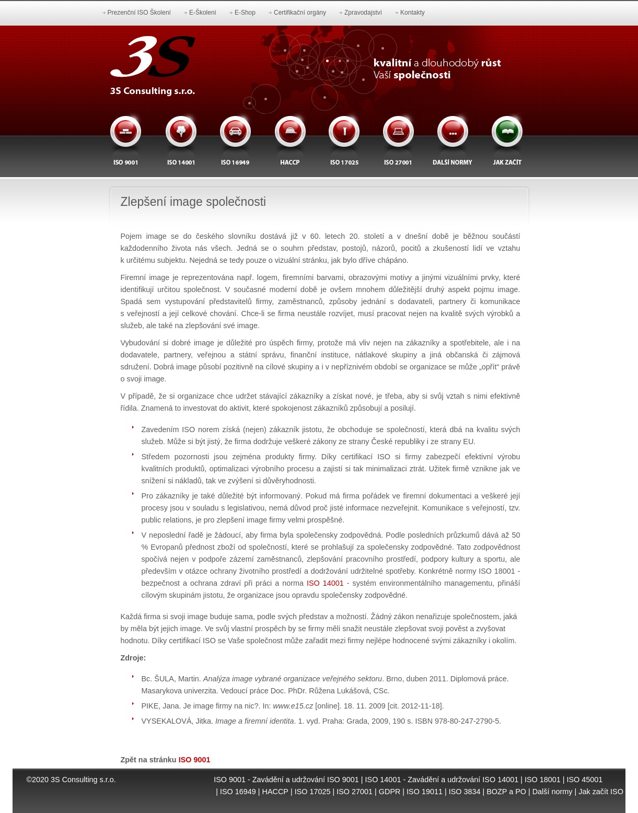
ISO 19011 (425, 791)
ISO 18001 (543, 779)
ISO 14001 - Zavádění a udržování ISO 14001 (442, 779)
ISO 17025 (313, 791)
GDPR (390, 791)
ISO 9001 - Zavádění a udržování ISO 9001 (286, 779)
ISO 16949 (238, 791)
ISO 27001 (355, 791)
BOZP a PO (506, 791)
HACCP (275, 791)
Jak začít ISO (600, 791)
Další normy (552, 791)
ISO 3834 (465, 791)
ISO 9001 (195, 760)
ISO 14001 (325, 583)
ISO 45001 (585, 779)
